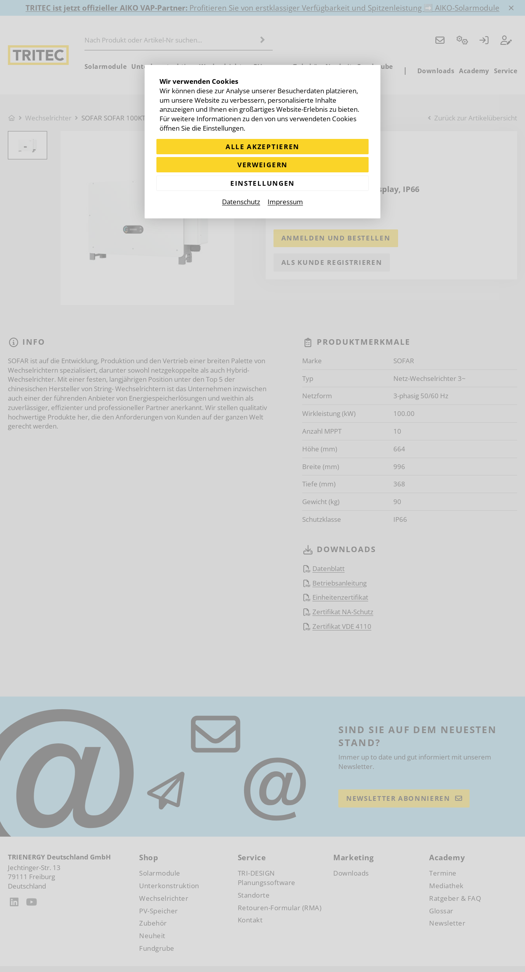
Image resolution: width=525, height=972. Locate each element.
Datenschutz (241, 202)
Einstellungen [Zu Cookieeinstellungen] (262, 183)
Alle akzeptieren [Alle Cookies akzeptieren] (262, 146)
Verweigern (262, 164)
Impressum (285, 202)
